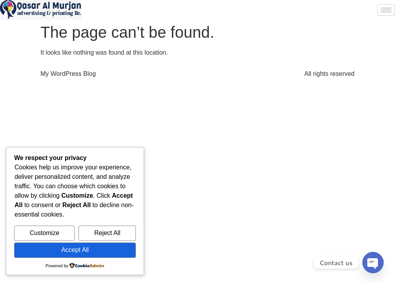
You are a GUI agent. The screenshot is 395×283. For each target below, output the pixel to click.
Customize (44, 233)
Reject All (107, 233)
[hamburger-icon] (386, 10)
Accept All (75, 249)
